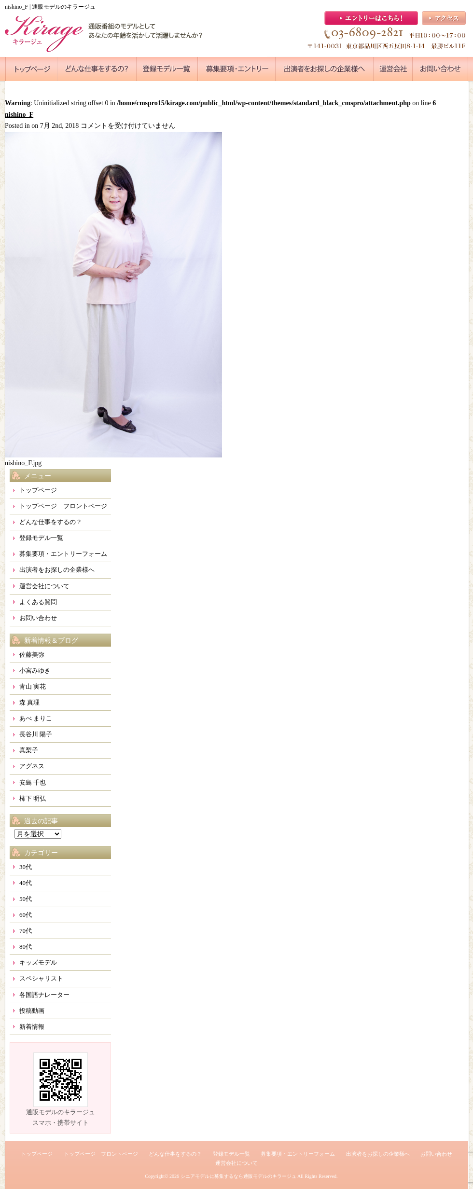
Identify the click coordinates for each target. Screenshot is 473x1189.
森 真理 (29, 702)
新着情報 (31, 1026)
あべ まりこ (35, 718)
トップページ (38, 490)
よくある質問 (38, 602)
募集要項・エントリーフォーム (63, 553)
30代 (25, 867)
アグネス (31, 766)
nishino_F (19, 114)
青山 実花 (32, 686)
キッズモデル (38, 962)
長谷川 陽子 (35, 734)
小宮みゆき (35, 670)
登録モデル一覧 (41, 537)
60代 (25, 914)
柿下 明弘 (32, 798)
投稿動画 (31, 1010)
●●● (31, 69)
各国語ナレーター (44, 994)
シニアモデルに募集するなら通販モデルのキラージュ (238, 1176)
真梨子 (28, 750)
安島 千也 (32, 782)
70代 (25, 930)
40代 (25, 882)
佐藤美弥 (31, 654)
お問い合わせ (38, 618)
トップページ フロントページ (63, 506)
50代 (25, 898)
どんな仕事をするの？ (50, 521)
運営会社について (44, 586)
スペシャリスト (41, 978)
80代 (25, 946)
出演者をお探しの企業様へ (57, 569)
